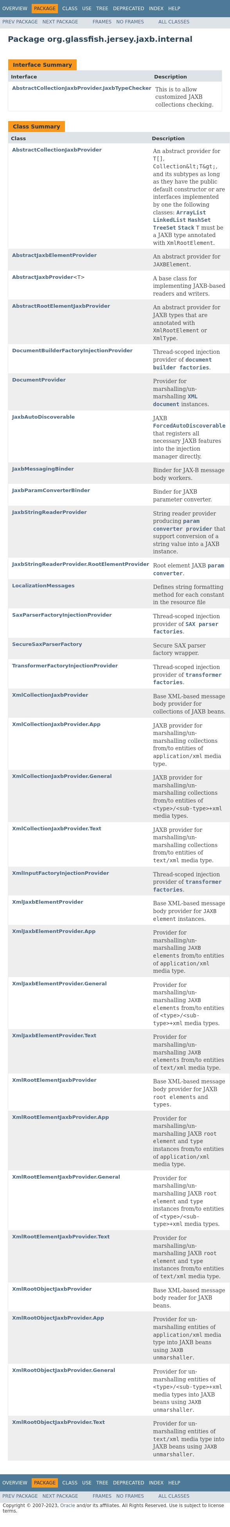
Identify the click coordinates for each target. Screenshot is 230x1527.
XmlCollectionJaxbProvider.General (62, 776)
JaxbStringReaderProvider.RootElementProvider (80, 564)
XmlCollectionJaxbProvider (50, 695)
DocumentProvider (39, 380)
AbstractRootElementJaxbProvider (61, 306)
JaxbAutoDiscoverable (43, 417)
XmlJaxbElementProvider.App (53, 931)
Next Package (60, 22)
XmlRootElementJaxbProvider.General (66, 1177)
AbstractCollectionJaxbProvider (57, 150)
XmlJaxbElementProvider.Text (54, 1035)
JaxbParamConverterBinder (51, 490)
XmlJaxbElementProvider (47, 902)
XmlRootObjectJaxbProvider (52, 1289)
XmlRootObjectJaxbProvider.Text (58, 1422)
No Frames (130, 22)
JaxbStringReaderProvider (49, 512)
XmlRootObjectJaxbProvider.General (63, 1370)
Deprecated (128, 8)
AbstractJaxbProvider (42, 277)
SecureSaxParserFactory (47, 644)
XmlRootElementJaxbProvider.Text (61, 1237)
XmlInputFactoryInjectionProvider (60, 873)
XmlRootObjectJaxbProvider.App (58, 1318)
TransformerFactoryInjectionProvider (65, 666)
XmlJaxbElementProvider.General (59, 983)
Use (87, 8)
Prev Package (20, 22)
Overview (14, 8)
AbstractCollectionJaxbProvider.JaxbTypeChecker (81, 88)
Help (174, 8)
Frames (102, 22)
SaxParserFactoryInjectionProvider (62, 615)
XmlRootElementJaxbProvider (54, 1080)
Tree (102, 8)
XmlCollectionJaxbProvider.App (56, 724)
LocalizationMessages (43, 586)
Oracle (67, 1505)
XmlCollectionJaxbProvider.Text (56, 828)
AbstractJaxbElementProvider (54, 255)
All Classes (173, 22)
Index (156, 8)
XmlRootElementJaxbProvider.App (60, 1117)
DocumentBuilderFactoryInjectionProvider (72, 350)
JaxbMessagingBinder (43, 469)
